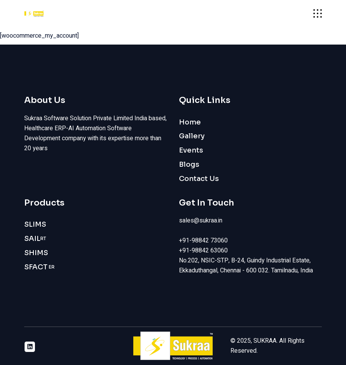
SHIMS (36, 253)
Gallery (192, 136)
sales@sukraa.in (200, 220)
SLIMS (35, 224)
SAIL (35, 239)
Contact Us (199, 178)
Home (190, 122)
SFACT (39, 267)
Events (191, 150)
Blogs (189, 164)
